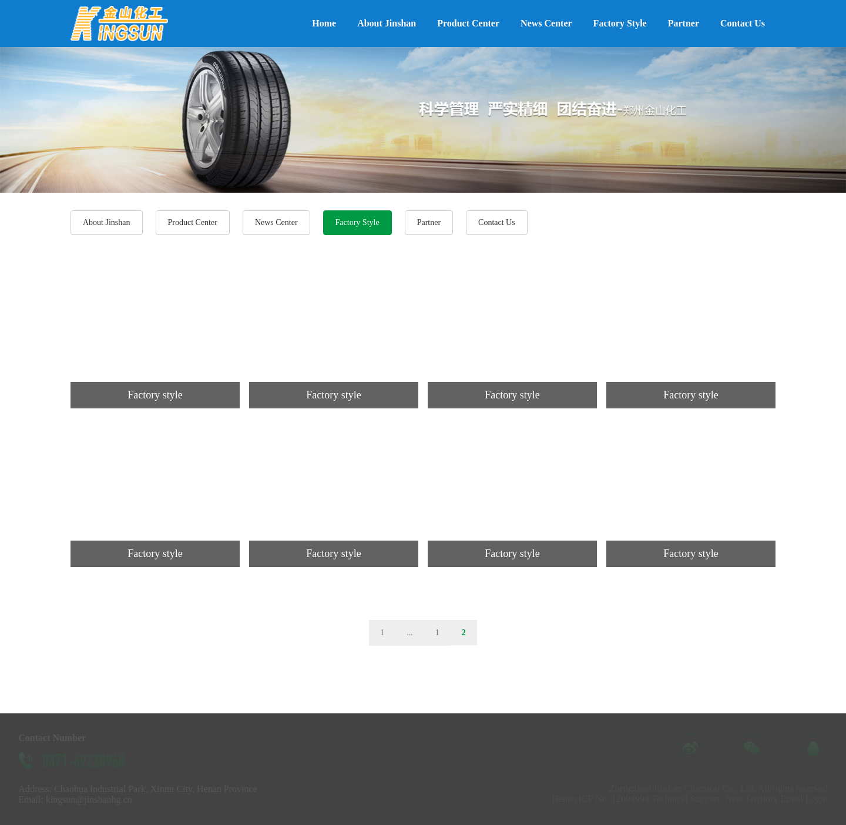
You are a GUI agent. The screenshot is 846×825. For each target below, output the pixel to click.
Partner (683, 23)
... (410, 632)
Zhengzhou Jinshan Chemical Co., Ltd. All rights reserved (722, 788)
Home (324, 23)
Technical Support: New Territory (719, 799)
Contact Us (742, 23)
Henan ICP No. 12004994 (605, 799)
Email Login (808, 799)
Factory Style (620, 23)
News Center (546, 23)
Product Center (468, 23)
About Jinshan (386, 23)
